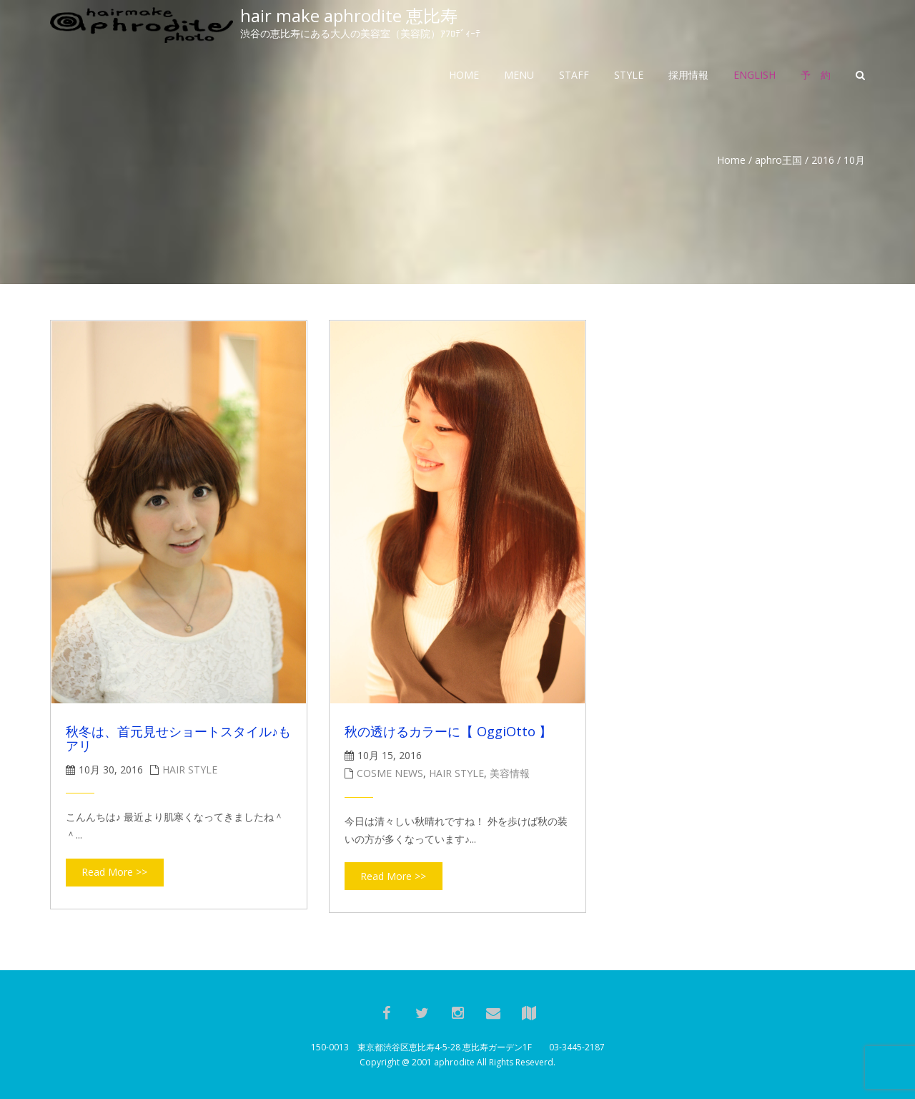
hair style (189, 769)
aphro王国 (778, 160)
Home (731, 160)
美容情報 (510, 773)
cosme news (390, 773)
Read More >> (114, 872)
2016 (822, 160)
